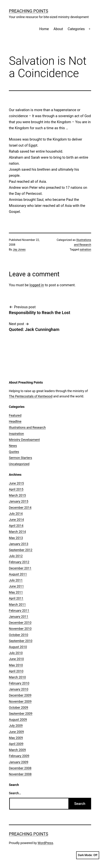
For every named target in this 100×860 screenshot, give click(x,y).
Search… (15, 793)
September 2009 (20, 713)
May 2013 (16, 538)
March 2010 (17, 677)
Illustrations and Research (27, 427)
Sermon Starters (20, 458)
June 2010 (16, 659)
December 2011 (20, 568)
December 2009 (20, 695)
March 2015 (17, 495)
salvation (85, 249)
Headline (15, 421)
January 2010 (18, 689)
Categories (76, 29)
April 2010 (16, 671)
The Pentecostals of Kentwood (30, 396)
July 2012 (16, 556)
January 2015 (18, 501)
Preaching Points (28, 11)
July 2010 (16, 653)
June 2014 (16, 519)
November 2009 (20, 701)
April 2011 (16, 598)
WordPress (45, 843)
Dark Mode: (87, 855)
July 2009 (16, 725)
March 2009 (17, 750)
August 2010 (18, 647)
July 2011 (16, 580)
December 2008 (20, 768)
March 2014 (17, 532)
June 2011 (16, 586)
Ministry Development (24, 440)
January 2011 (18, 616)
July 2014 (16, 513)
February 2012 (19, 562)
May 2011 (16, 592)
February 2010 (19, 683)
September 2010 (20, 641)
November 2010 (20, 628)
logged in (36, 285)
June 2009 (16, 732)
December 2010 (20, 622)
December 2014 (20, 507)
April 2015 (16, 489)
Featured (15, 415)
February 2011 (19, 610)
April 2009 (16, 744)
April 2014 (16, 525)
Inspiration (16, 433)
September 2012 (20, 550)
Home (44, 29)
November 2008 (20, 774)
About (58, 29)
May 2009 (16, 738)
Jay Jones (19, 249)
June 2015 (16, 483)
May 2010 (16, 665)
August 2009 (18, 719)
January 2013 (18, 544)
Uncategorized (19, 464)
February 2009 (19, 756)
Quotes (14, 452)
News (13, 446)
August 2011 (18, 574)
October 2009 (18, 707)
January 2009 (18, 762)
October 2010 (18, 635)
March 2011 (17, 604)
